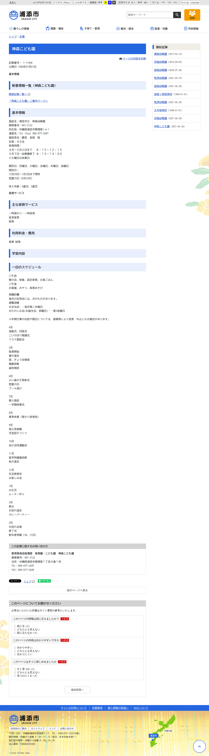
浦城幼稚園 (160, 54)
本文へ (12, 2)
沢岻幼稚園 (160, 62)
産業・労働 (159, 28)
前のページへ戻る (77, 590)
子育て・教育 (90, 28)
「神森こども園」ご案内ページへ (28, 101)
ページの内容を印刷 (132, 58)
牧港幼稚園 (160, 78)
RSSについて (141, 708)
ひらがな (57, 2)
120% (162, 2)
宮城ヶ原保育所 (163, 94)
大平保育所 (160, 110)
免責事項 (97, 708)
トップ (13, 36)
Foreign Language (190, 2)
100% (169, 2)
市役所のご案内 (19, 729)
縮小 (146, 2)
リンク (52, 729)
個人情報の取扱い (118, 708)
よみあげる (81, 2)
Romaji (67, 2)
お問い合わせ (67, 729)
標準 (100, 2)
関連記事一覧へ (19, 94)
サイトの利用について (74, 708)
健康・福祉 (55, 28)
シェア (29, 581)
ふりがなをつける (42, 2)
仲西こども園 (162, 126)
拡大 (133, 2)
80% (175, 2)
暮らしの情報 (19, 28)
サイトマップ (38, 729)
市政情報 (191, 28)
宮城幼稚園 (160, 70)
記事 (22, 36)
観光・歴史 (125, 28)
